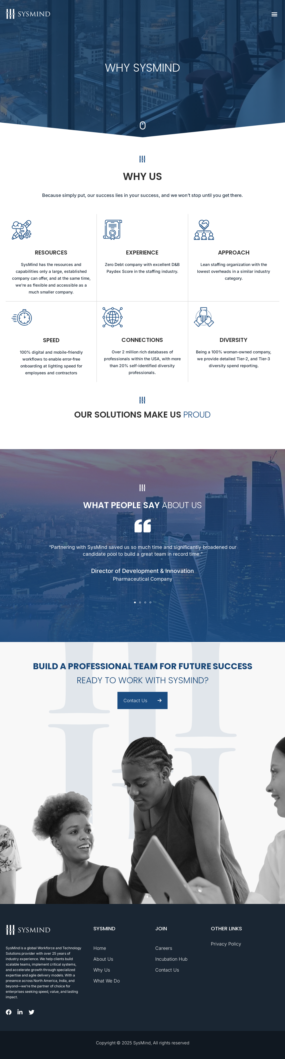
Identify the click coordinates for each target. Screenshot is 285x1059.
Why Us (101, 970)
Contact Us (167, 970)
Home (99, 948)
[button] (274, 14)
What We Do (106, 981)
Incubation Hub (171, 959)
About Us (103, 959)
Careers (163, 948)
